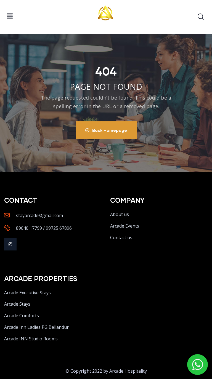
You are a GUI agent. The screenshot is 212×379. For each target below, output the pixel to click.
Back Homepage (106, 130)
